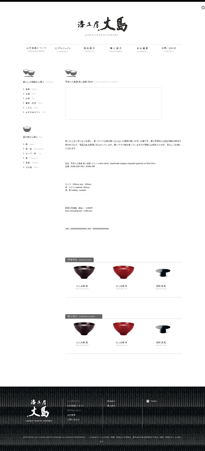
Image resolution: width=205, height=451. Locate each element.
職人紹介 (111, 406)
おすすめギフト (35, 112)
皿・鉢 (35, 149)
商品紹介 (111, 401)
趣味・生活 (34, 103)
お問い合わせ (73, 419)
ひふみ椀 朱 (121, 286)
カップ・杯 (33, 153)
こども (32, 108)
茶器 (32, 163)
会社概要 (71, 415)
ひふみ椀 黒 (82, 286)
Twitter (154, 401)
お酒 (31, 94)
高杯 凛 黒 (161, 286)
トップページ (73, 401)
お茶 (30, 98)
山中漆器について (75, 406)
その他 (32, 167)
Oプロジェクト (74, 410)
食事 (31, 89)
